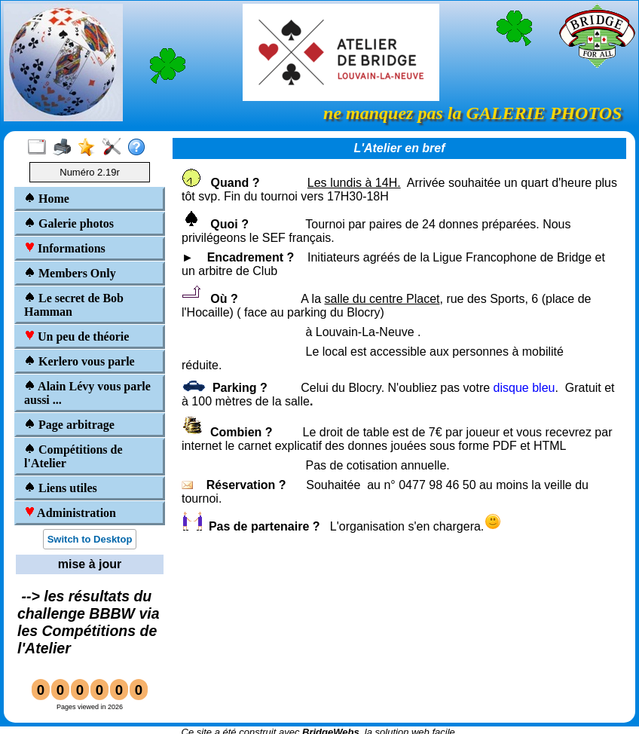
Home (46, 198)
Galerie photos (69, 223)
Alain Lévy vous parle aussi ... (87, 393)
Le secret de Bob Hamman (74, 305)
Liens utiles (60, 488)
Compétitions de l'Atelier (73, 456)
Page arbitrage (69, 424)
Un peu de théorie (76, 336)
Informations (64, 248)
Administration (70, 512)
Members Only (70, 273)
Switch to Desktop (90, 539)
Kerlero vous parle (79, 361)
